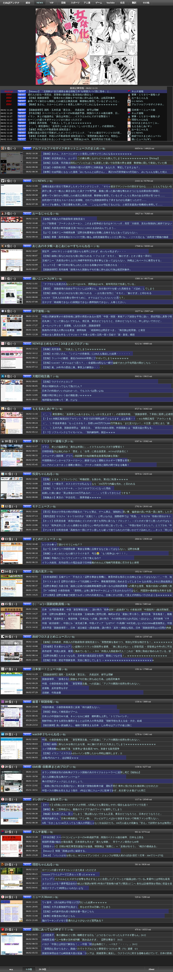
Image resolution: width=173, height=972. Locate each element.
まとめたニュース (44, 539)
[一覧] (102, 149)
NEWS (39, 2)
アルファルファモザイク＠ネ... (148, 104)
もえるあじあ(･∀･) (141, 126)
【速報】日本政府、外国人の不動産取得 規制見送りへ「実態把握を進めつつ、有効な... (74, 136)
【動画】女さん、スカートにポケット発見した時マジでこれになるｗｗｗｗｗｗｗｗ (72, 104)
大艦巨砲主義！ (42, 376)
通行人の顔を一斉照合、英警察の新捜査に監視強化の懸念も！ (61, 95)
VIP (52, 2)
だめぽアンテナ (11, 2)
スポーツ (75, 2)
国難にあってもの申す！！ (49, 929)
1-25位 (29, 969)
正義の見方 (39, 571)
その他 (146, 2)
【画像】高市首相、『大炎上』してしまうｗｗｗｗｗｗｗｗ (59, 123)
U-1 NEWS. (137, 101)
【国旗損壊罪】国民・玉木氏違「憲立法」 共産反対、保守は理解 (63, 110)
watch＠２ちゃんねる (46, 734)
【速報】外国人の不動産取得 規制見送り (49, 129)
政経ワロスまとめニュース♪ (146, 136)
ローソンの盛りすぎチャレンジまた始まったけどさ (55, 120)
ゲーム (98, 2)
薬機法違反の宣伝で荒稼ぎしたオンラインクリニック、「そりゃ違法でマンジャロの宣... (75, 133)
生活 (122, 2)
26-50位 (42, 969)
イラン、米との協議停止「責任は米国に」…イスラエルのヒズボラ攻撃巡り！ (69, 116)
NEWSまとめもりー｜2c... (145, 123)
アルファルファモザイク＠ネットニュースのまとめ (65, 148)
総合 (28, 2)
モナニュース (41, 506)
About (151, 969)
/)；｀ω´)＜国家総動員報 (48, 603)
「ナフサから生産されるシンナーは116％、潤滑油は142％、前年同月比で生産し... (71, 139)
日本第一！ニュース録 (143, 110)
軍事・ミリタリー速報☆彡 (146, 94)
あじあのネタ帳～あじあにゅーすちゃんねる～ (62, 245)
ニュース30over (42, 897)
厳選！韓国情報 (42, 701)
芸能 (63, 2)
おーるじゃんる (140, 98)
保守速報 (38, 311)
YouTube (110, 2)
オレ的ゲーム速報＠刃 (46, 799)
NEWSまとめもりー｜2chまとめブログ (57, 343)
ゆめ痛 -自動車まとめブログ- (51, 766)
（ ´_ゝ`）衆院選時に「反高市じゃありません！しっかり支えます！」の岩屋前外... (72, 126)
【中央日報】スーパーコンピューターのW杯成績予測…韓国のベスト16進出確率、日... (73, 113)
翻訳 (134, 2)
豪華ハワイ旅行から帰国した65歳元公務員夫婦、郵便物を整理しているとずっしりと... (73, 101)
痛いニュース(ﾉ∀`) (141, 139)
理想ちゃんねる (140, 119)
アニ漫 (87, 2)
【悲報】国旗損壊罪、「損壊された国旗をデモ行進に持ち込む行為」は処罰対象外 (71, 98)
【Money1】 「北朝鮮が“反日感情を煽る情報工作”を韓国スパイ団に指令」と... (69, 91)
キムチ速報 (137, 91)
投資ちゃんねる (42, 473)
